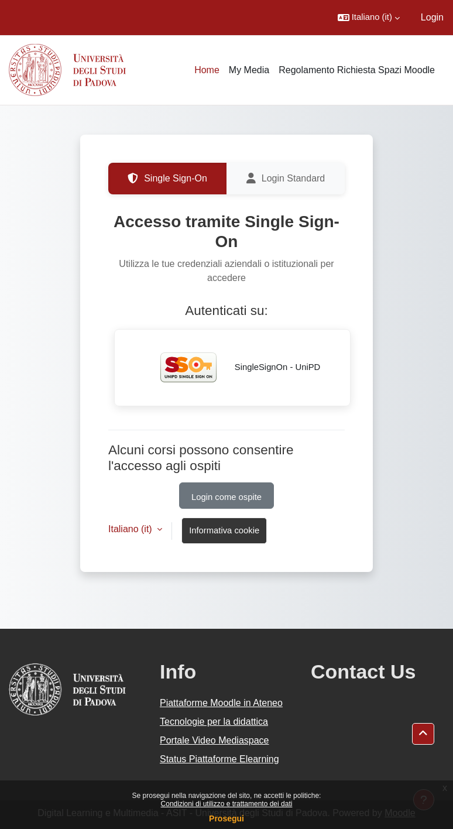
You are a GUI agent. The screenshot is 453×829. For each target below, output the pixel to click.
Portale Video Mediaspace (214, 740)
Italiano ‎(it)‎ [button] (131, 529)
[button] (369, 17)
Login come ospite (226, 497)
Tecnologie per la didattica (214, 722)
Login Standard (285, 178)
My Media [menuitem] (249, 70)
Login (432, 17)
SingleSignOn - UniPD (233, 367)
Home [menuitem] (206, 70)
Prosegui (226, 818)
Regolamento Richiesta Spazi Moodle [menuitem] (357, 70)
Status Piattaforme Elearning (219, 759)
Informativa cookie (224, 530)
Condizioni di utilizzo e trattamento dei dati (227, 804)
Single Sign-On (167, 178)
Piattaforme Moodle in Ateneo (221, 703)
